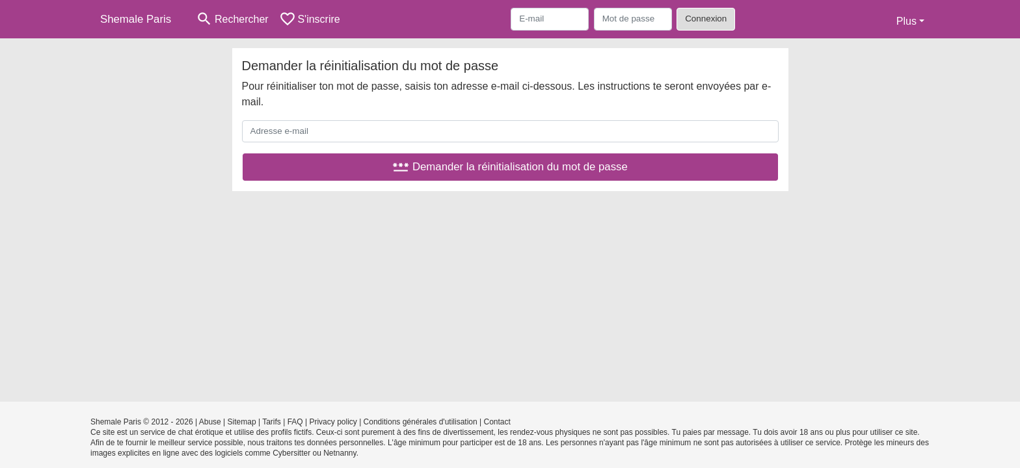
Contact (496, 421)
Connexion (706, 18)
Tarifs (271, 421)
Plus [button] (906, 21)
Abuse (210, 421)
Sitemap (242, 421)
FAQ (295, 421)
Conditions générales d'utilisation (420, 421)
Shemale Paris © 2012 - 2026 (141, 421)
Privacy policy (332, 421)
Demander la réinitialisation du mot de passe (510, 167)
